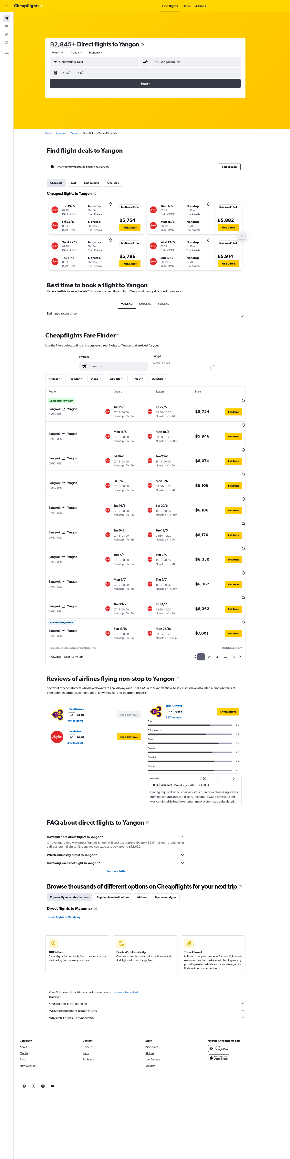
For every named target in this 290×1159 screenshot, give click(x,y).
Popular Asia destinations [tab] (119, 858)
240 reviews (82, 703)
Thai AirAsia (81, 692)
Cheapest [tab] (63, 182)
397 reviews (81, 681)
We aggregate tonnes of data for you (154, 971)
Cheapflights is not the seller (154, 964)
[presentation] (148, 44)
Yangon (80, 133)
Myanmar (67, 133)
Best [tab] (79, 182)
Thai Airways (82, 669)
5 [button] (241, 618)
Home (55, 133)
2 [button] (215, 618)
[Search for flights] (7, 18)
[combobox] (64, 52)
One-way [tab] (120, 182)
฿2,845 (67, 44)
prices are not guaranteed (131, 953)
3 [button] (223, 618)
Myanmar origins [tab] (172, 858)
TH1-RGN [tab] (133, 304)
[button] (6, 6)
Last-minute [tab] (98, 182)
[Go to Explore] (7, 43)
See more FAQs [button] (122, 832)
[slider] (219, 367)
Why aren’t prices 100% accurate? (154, 978)
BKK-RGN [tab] (170, 304)
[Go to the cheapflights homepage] (28, 6)
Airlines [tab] (148, 858)
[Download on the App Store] (232, 1018)
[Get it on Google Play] (232, 1009)
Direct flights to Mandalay (70, 878)
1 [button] (207, 618)
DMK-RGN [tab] (151, 304)
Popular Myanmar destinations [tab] (76, 858)
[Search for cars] (7, 34)
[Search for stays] (7, 26)
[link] (234, 673)
